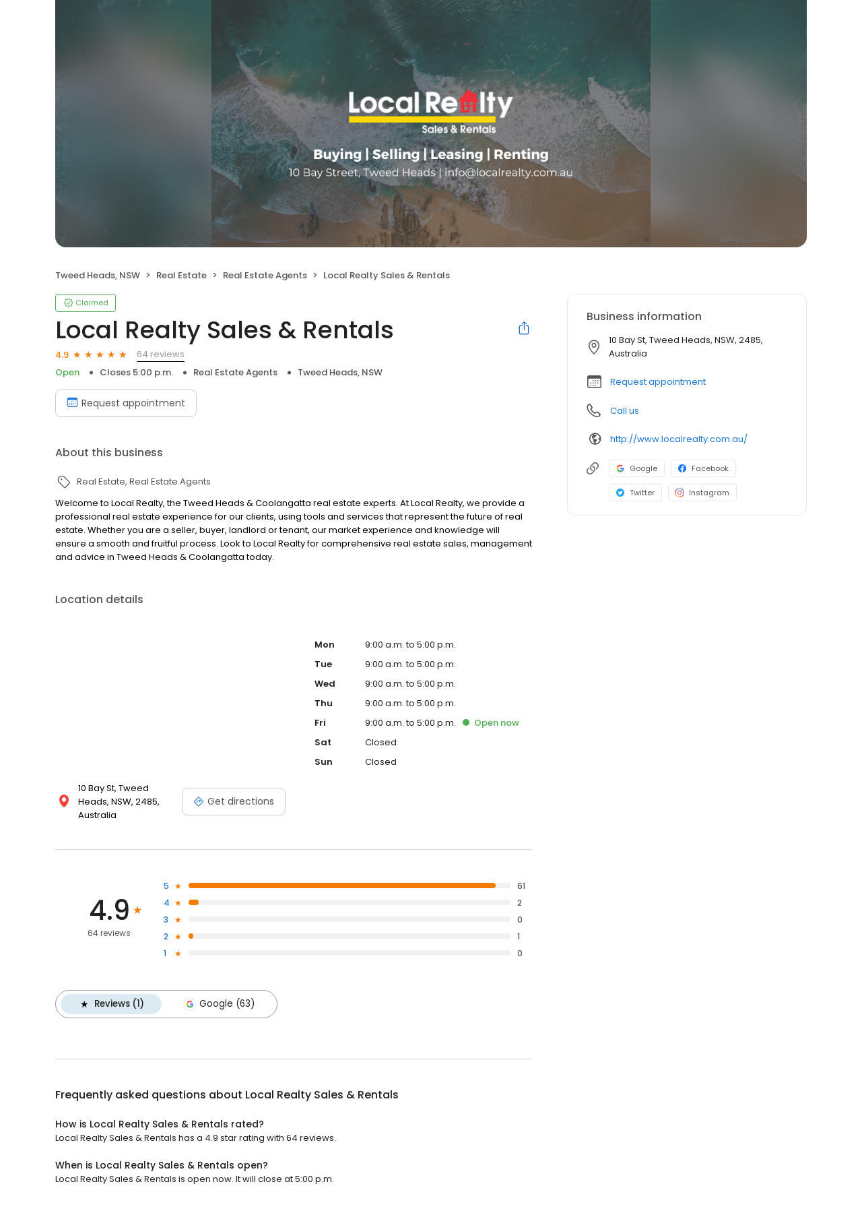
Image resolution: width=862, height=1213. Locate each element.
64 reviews (161, 354)
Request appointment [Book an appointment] (126, 403)
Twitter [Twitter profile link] (635, 492)
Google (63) (219, 1004)
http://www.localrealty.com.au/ (679, 439)
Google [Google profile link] (636, 468)
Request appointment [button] (658, 381)
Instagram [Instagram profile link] (702, 492)
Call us (624, 410)
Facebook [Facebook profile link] (703, 468)
